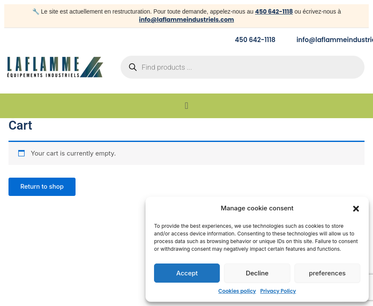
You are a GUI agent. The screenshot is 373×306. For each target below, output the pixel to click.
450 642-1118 (274, 11)
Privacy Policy (278, 291)
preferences (327, 273)
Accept (187, 273)
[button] (356, 208)
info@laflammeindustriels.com (186, 19)
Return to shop (42, 186)
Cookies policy (237, 291)
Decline (257, 273)
